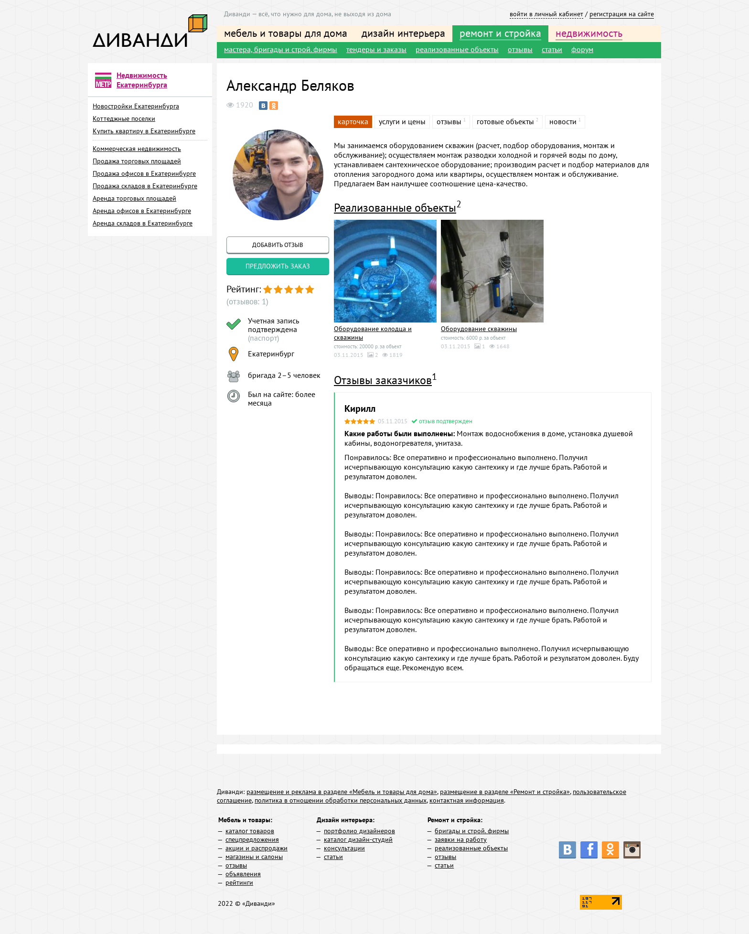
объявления (243, 874)
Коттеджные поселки (124, 118)
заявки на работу (461, 839)
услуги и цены (402, 121)
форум (582, 49)
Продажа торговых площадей (137, 161)
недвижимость (589, 33)
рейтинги (239, 882)
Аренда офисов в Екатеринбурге (142, 210)
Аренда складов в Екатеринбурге (143, 223)
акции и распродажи (256, 848)
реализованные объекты (457, 49)
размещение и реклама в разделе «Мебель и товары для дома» (341, 791)
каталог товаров (249, 831)
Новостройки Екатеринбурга (136, 106)
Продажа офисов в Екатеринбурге (144, 173)
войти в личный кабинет (546, 14)
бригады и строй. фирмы (472, 831)
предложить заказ (278, 266)
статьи (552, 49)
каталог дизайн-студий (358, 839)
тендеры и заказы (376, 49)
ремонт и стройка (500, 33)
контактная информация (466, 800)
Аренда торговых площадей (134, 198)
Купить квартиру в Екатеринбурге (144, 131)
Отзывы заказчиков (383, 380)
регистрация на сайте (621, 14)
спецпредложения (252, 839)
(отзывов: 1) (246, 301)
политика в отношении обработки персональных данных (341, 800)
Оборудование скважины (479, 328)
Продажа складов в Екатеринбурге (145, 186)
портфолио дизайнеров (359, 831)
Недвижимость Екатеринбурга (142, 79)
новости (563, 121)
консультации (344, 848)
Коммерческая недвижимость (137, 148)
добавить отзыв (277, 245)
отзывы (520, 49)
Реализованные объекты (395, 207)
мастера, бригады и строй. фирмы (280, 49)
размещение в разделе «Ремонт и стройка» (505, 791)
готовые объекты (505, 121)
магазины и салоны (254, 856)
